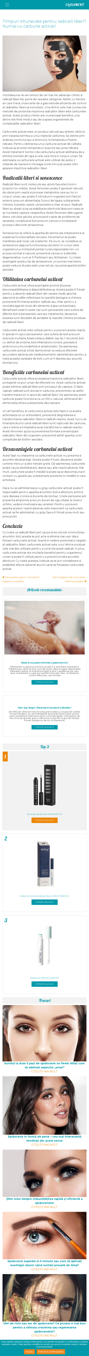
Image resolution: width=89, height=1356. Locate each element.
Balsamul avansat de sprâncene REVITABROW (44, 896)
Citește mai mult (44, 682)
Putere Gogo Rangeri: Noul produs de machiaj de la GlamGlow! (44, 707)
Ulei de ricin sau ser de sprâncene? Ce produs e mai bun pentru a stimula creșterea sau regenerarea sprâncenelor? (44, 1327)
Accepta (29, 1352)
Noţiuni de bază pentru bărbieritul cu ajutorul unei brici (44, 662)
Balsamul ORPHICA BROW (44, 978)
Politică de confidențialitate (50, 1352)
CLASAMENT (75, 5)
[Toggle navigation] (7, 5)
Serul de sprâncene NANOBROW (44, 814)
